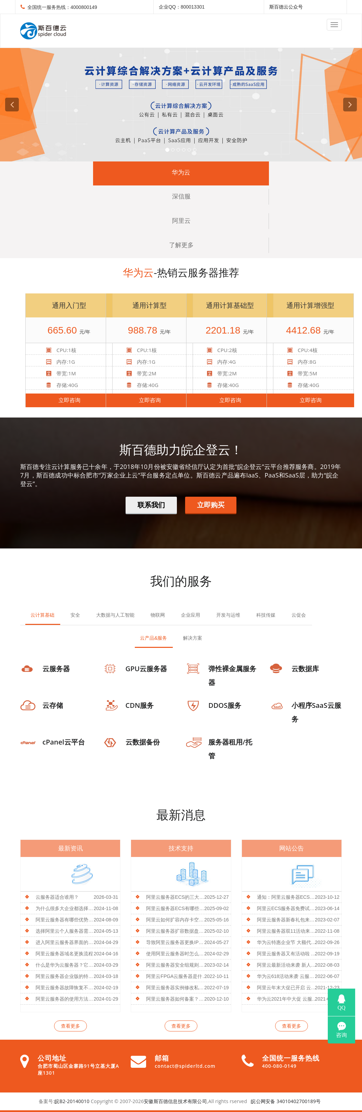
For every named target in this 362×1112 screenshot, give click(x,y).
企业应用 (190, 615)
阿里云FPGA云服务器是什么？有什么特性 (177, 976)
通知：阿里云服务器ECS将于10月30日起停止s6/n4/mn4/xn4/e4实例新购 (288, 897)
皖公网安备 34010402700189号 (286, 1101)
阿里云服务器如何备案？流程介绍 (177, 999)
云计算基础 (42, 615)
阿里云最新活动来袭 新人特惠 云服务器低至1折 (288, 965)
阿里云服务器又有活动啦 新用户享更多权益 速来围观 (288, 953)
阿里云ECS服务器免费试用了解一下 (288, 908)
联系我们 (151, 504)
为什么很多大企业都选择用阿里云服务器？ (67, 908)
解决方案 (192, 638)
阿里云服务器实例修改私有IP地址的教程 (177, 987)
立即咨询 (69, 400)
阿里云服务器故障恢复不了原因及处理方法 (67, 987)
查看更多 (70, 1026)
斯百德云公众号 (286, 7)
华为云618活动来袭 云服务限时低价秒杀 (288, 976)
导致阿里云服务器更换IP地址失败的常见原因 (177, 942)
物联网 (158, 615)
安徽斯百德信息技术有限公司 (175, 1101)
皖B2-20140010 (71, 1101)
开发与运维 (228, 615)
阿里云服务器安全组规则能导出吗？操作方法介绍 (177, 965)
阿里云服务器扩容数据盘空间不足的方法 (177, 931)
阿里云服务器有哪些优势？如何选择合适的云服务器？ (67, 919)
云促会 (299, 615)
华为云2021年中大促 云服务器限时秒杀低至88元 (288, 999)
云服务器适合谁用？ (57, 897)
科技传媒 (265, 615)
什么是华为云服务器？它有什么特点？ (67, 965)
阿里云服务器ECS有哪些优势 (177, 908)
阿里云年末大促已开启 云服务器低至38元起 (288, 987)
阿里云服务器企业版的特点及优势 (67, 976)
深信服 (181, 196)
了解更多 (181, 245)
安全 (75, 615)
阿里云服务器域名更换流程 (64, 953)
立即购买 (210, 504)
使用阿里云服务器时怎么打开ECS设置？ (177, 953)
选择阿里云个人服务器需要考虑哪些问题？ (67, 931)
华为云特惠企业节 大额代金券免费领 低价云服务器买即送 (288, 942)
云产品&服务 (153, 638)
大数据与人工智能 (115, 615)
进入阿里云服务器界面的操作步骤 (67, 942)
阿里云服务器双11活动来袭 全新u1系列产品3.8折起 (288, 931)
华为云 (181, 172)
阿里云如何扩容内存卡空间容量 (177, 919)
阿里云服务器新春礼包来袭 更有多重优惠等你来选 (288, 919)
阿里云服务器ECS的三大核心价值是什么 (177, 897)
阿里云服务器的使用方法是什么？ (67, 999)
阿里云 (181, 220)
